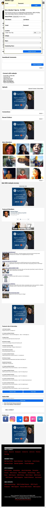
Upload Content (32, 88)
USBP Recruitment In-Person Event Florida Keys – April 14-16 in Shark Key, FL (14, 367)
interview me (23, 186)
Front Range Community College (7, 345)
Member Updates (18, 463)
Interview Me (6, 77)
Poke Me (12, 75)
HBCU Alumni (13, 472)
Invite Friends (36, 461)
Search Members (18, 461)
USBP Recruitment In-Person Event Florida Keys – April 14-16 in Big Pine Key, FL (15, 384)
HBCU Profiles (8, 470)
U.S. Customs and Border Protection (8, 333)
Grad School (38, 477)
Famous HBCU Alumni (26, 486)
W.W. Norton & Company (6, 341)
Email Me (5, 75)
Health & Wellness (29, 477)
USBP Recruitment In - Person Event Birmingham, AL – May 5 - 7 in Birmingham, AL (15, 334)
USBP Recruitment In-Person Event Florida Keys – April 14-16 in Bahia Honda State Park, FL (17, 380)
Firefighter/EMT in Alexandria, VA (7, 363)
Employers (18, 452)
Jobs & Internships (26, 470)
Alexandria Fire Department (6, 362)
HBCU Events (37, 475)
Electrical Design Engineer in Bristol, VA (8, 351)
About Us (11, 452)
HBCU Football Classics (23, 484)
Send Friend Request (8, 82)
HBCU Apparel (9, 477)
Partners (38, 452)
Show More (40, 88)
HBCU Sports (12, 475)
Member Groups (8, 463)
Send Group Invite (8, 78)
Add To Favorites (7, 80)
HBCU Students (22, 472)
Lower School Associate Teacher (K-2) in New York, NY (11, 338)
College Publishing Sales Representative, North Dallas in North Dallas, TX (14, 359)
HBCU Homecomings (9, 484)
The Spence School (5, 337)
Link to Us (31, 452)
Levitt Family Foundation (6, 329)
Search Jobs (13, 391)
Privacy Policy (18, 499)
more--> (41, 113)
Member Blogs (31, 472)
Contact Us (25, 452)
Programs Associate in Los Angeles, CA (8, 330)
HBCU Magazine (18, 477)
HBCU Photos (20, 475)
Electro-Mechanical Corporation (7, 349)
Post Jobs (33, 391)
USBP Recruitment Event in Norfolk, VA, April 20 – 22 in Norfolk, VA (13, 355)
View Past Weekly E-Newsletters (12, 404)
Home (6, 452)
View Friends (27, 461)
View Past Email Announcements (12, 403)
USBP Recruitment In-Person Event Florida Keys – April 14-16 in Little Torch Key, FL (15, 388)
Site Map (6, 454)
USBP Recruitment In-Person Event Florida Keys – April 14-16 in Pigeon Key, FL (15, 371)
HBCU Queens (36, 486)
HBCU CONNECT (9, 410)
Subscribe (22, 400)
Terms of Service (27, 499)
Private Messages (29, 463)
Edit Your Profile (8, 461)
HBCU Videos (29, 475)
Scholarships (16, 470)
